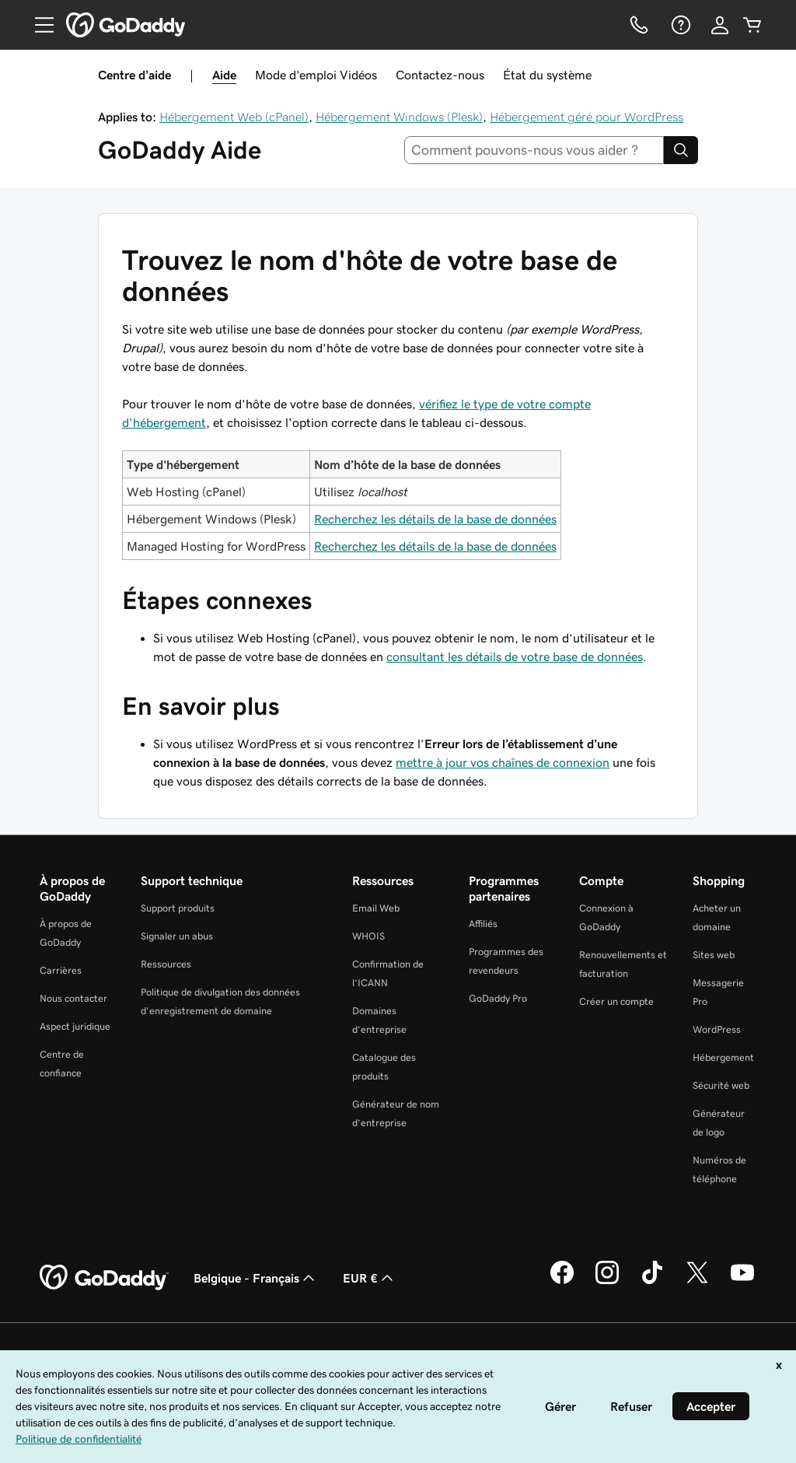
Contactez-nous (440, 74)
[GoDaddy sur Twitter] (697, 1282)
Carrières (61, 970)
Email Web (376, 908)
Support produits (178, 908)
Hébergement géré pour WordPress (586, 116)
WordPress (717, 1029)
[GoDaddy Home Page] (104, 1278)
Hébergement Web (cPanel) (234, 116)
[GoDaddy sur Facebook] (562, 1282)
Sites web (714, 955)
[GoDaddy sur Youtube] (742, 1282)
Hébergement (723, 1057)
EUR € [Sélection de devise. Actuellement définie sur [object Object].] (369, 1278)
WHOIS (368, 936)
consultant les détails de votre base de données (514, 656)
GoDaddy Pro (498, 998)
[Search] (681, 150)
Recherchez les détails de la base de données (435, 519)
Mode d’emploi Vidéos (316, 74)
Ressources (166, 964)
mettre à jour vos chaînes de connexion (502, 762)
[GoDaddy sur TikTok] (652, 1282)
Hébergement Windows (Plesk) (399, 116)
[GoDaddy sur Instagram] (607, 1282)
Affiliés (483, 924)
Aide (224, 74)
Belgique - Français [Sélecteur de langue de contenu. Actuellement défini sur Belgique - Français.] (256, 1278)
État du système (547, 74)
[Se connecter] (720, 25)
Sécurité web (721, 1085)
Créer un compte (616, 1001)
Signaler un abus (177, 936)
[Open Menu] (38, 25)
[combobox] (534, 150)
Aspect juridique (75, 1026)
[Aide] (679, 25)
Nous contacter (73, 998)
